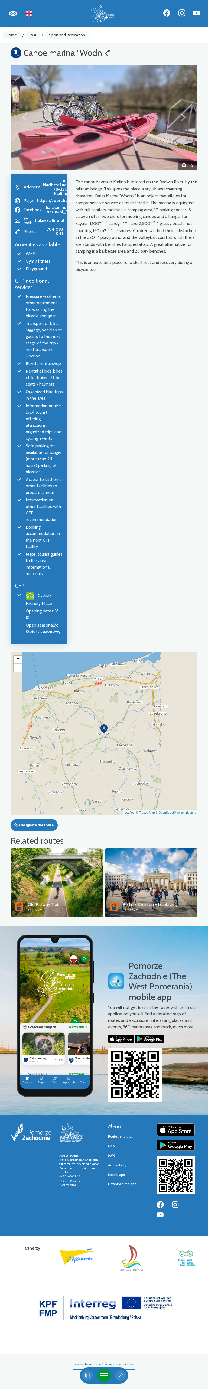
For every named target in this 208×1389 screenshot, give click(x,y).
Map (111, 1146)
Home (11, 34)
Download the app (122, 1184)
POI (33, 34)
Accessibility (117, 1165)
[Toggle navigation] (104, 1375)
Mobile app (116, 1175)
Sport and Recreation (67, 34)
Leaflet (129, 812)
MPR (111, 1155)
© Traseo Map (145, 812)
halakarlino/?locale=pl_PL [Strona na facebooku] (58, 209)
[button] (25, 117)
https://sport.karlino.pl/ (60, 200)
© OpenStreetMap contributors (176, 812)
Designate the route (34, 825)
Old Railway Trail (43, 904)
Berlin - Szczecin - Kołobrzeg (150, 904)
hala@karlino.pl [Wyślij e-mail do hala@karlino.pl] (49, 220)
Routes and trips (120, 1136)
